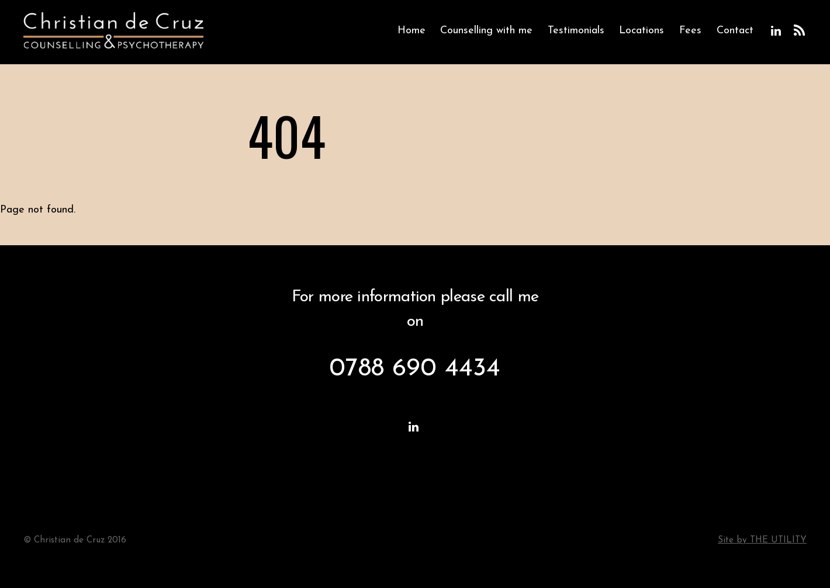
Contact (735, 30)
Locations (641, 30)
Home (411, 30)
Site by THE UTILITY (762, 540)
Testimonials (576, 30)
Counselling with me (486, 30)
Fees (690, 30)
